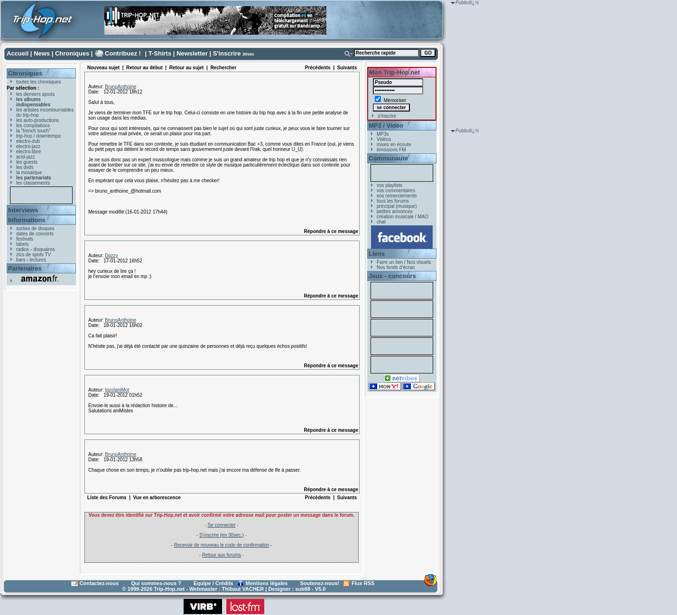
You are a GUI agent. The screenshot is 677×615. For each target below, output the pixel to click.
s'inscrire (387, 116)
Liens (377, 253)
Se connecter (222, 525)
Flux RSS (363, 583)
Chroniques (72, 53)
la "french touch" (33, 130)
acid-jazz (25, 156)
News (42, 53)
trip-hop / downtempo (38, 136)
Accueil (17, 53)
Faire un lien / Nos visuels (404, 262)
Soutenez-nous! (320, 583)
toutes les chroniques (38, 81)
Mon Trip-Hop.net (394, 72)
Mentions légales (267, 583)
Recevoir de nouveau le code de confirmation (221, 545)
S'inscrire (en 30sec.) (221, 535)
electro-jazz (28, 146)
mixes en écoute (394, 144)
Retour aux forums (221, 555)
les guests (26, 162)
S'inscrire (227, 53)
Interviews (23, 210)
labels (22, 244)
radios (22, 249)
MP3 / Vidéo (386, 125)
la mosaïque (29, 172)
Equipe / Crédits (213, 583)
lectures (37, 259)
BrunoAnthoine (120, 86)
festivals (24, 239)
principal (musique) (397, 206)
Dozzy (111, 255)
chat (381, 221)
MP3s (383, 134)
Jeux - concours (392, 276)
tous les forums (393, 201)
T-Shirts (159, 53)
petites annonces (395, 211)
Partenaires (25, 268)
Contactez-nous (99, 583)
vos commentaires (396, 190)
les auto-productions (37, 120)
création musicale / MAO (402, 216)
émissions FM (391, 149)
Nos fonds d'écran (396, 267)
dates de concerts (35, 233)
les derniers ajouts (35, 94)
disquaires (44, 249)
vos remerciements (397, 195)
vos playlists (389, 185)
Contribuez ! (123, 53)
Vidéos (384, 139)
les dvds (25, 167)
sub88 (302, 589)
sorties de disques (35, 228)
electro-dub (28, 141)
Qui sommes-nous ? (156, 583)
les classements (33, 183)
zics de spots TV (33, 254)
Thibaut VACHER (243, 589)
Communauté (388, 158)
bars (20, 259)
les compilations (33, 125)
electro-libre (28, 151)
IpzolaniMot (117, 389)
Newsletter (192, 53)
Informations (27, 220)
